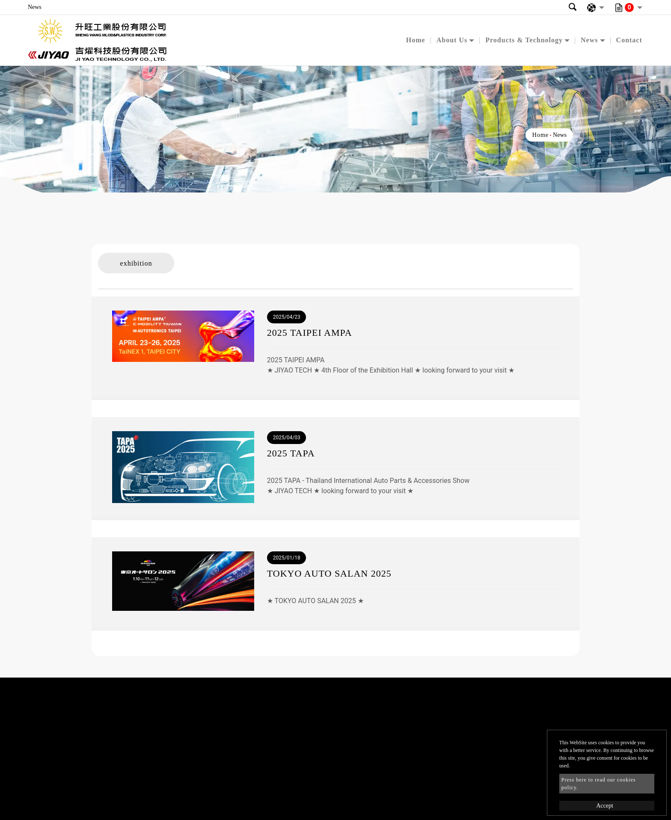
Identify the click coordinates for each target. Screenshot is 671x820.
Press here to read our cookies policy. (598, 783)
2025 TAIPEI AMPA (309, 332)
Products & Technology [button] (524, 40)
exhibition (136, 263)
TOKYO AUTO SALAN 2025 (329, 573)
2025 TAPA (291, 453)
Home (415, 40)
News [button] (589, 40)
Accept (604, 805)
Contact (629, 40)
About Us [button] (451, 40)
